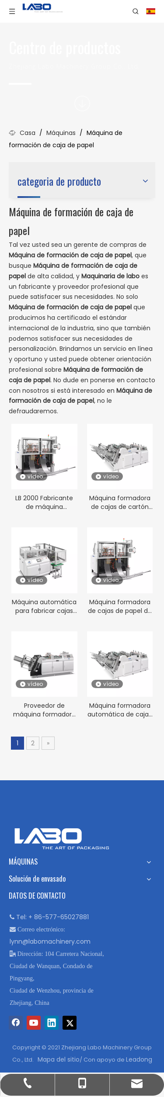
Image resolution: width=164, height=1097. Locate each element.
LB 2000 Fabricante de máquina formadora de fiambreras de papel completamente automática (44, 502)
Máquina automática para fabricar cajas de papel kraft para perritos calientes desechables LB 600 (44, 606)
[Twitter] (70, 1023)
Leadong (139, 1059)
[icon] (82, 103)
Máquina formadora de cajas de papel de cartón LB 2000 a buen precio (120, 606)
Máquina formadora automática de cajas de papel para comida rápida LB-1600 (119, 710)
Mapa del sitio (59, 1059)
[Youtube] (34, 1023)
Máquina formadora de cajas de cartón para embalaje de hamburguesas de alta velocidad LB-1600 (119, 502)
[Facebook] (16, 1023)
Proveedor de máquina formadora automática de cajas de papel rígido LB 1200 (44, 710)
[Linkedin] (52, 1023)
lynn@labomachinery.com (50, 941)
